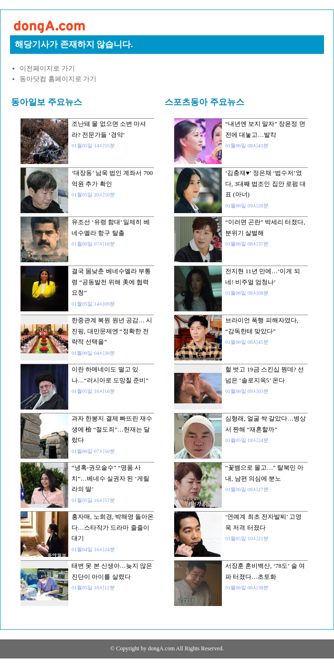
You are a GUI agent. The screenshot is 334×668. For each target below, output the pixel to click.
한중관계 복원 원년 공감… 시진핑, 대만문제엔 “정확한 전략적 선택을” (112, 331)
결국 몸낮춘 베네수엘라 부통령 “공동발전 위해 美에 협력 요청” (111, 281)
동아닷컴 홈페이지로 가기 (58, 78)
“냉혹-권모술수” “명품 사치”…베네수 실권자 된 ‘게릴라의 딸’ (110, 478)
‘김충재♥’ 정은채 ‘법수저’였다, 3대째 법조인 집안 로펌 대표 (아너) (265, 183)
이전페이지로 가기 (47, 68)
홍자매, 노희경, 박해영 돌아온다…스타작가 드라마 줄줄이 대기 (113, 527)
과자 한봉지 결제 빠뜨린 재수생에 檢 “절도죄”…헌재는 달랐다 (112, 429)
